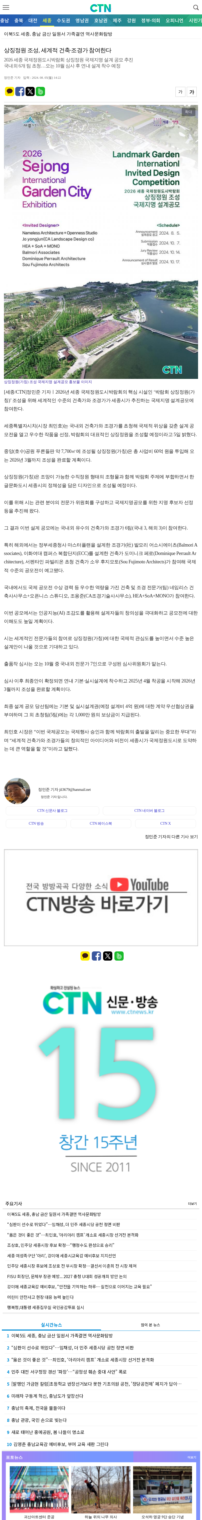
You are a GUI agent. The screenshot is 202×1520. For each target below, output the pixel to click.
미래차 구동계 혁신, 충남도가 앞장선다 (45, 1395)
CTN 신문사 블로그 (52, 811)
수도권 (63, 20)
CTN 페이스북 (101, 823)
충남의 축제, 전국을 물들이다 (36, 1408)
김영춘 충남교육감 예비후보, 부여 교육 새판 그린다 (58, 1444)
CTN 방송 (36, 823)
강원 (131, 20)
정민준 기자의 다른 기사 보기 (171, 836)
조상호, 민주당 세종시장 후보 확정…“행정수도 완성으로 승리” (60, 1245)
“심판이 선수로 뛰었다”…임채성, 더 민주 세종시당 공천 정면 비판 (63, 1224)
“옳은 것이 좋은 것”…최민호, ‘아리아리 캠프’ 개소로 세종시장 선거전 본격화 (73, 1235)
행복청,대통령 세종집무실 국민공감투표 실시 (45, 1307)
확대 (188, 112)
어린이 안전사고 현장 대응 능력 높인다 (40, 1297)
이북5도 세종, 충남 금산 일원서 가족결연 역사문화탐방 (54, 1214)
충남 (4, 20)
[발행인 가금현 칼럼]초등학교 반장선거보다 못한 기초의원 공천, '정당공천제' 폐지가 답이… (94, 1383)
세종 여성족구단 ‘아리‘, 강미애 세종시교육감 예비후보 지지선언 (61, 1255)
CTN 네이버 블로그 (149, 811)
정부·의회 (150, 20)
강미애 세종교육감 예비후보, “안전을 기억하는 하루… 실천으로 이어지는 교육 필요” (79, 1286)
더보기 (192, 1203)
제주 (117, 20)
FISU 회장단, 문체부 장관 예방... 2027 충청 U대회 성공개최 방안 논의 (67, 1276)
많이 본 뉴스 (150, 1324)
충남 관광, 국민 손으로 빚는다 (37, 1420)
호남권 (101, 20)
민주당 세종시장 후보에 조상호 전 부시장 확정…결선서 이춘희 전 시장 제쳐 (72, 1266)
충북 (18, 20)
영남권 (82, 20)
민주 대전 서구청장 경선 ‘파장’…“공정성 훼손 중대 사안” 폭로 (67, 1371)
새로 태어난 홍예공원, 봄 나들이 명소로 (45, 1432)
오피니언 (175, 20)
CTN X (165, 823)
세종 (47, 20)
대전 (32, 20)
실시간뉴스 (51, 1324)
